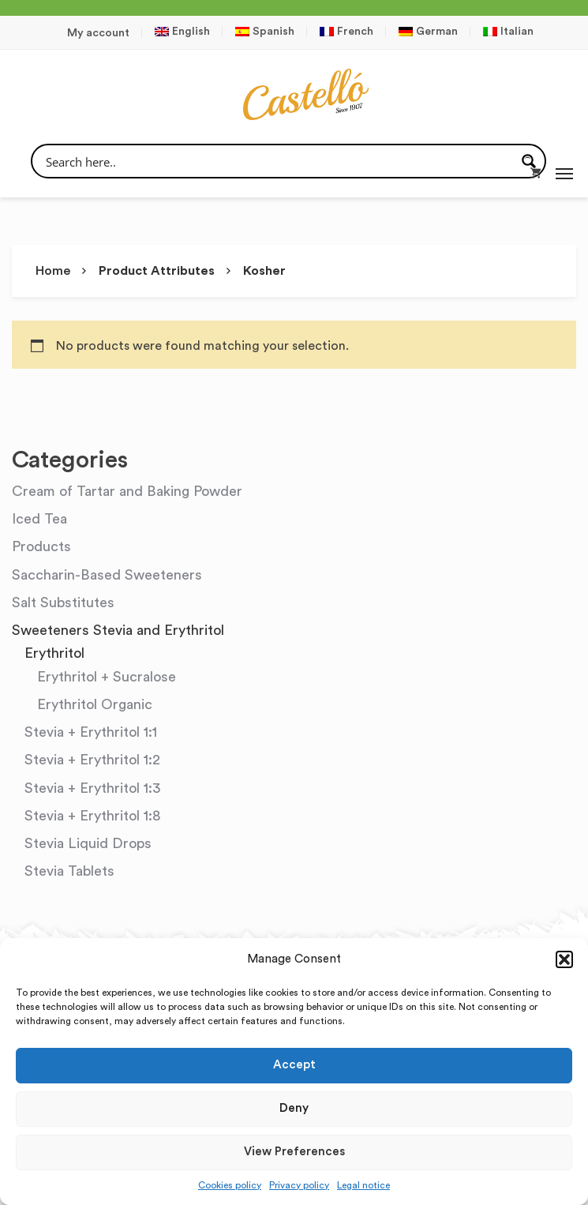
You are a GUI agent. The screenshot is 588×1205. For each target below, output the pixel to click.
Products (41, 546)
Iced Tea (39, 519)
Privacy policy (299, 1185)
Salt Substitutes (63, 602)
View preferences (294, 1152)
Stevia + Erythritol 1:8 (92, 816)
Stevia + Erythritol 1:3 (92, 788)
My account (98, 33)
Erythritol (54, 653)
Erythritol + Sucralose (106, 677)
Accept (294, 1065)
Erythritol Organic (94, 704)
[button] (564, 959)
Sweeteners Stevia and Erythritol (118, 630)
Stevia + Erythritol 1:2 (92, 760)
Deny (294, 1108)
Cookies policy (229, 1185)
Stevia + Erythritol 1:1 (90, 732)
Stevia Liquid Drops (88, 843)
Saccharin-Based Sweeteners (107, 575)
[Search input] (278, 161)
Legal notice (363, 1185)
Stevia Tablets (69, 871)
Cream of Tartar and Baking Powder (127, 491)
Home (53, 271)
